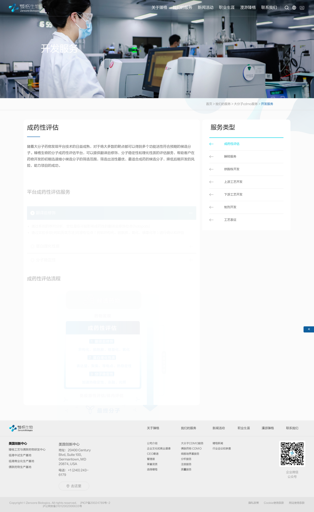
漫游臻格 (248, 7)
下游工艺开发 (233, 194)
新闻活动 (205, 7)
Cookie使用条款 (274, 502)
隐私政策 (253, 502)
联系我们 (269, 7)
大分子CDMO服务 (192, 443)
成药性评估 (231, 144)
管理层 (151, 459)
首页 (210, 104)
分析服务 (186, 459)
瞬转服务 (230, 156)
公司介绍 (152, 443)
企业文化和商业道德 (159, 448)
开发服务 (267, 104)
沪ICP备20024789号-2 (95, 502)
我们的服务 (182, 7)
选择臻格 (152, 469)
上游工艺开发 (233, 182)
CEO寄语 (153, 453)
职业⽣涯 (227, 7)
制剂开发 (230, 207)
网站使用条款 (297, 502)
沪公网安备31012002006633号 (62, 506)
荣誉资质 (152, 464)
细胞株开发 (231, 169)
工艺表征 (230, 220)
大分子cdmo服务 (246, 104)
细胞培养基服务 (190, 453)
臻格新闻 (218, 443)
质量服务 (186, 469)
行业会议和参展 (222, 448)
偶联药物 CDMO (191, 448)
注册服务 (186, 464)
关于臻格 (159, 7)
